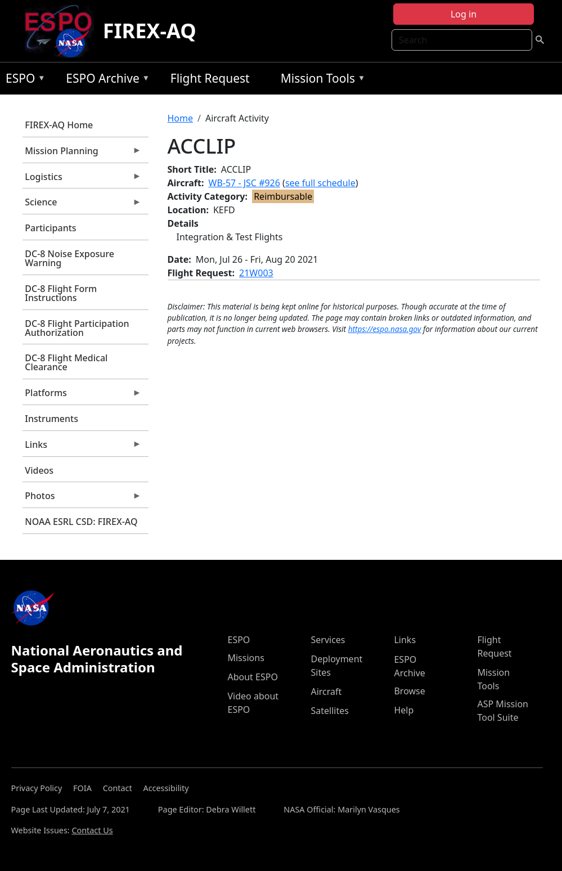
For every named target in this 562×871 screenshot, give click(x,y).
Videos (39, 470)
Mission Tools (320, 80)
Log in (463, 14)
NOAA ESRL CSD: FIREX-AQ (81, 521)
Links (82, 447)
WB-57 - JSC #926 (244, 183)
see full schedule (320, 183)
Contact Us (92, 830)
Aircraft (326, 691)
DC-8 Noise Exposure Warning (69, 258)
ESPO (23, 80)
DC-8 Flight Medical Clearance (66, 362)
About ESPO (252, 677)
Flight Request (210, 78)
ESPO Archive (105, 80)
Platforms (82, 396)
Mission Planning (82, 154)
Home (181, 118)
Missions (245, 658)
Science (82, 205)
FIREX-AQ (149, 30)
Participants (50, 228)
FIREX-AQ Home (59, 125)
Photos (82, 499)
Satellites (329, 710)
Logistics (82, 179)
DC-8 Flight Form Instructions (61, 293)
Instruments (51, 418)
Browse (409, 691)
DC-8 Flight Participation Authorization (77, 328)
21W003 (256, 273)
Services (328, 640)
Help (403, 710)
